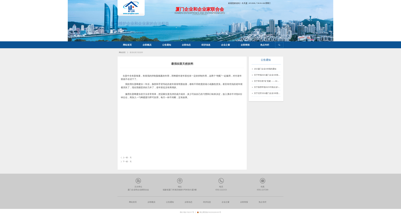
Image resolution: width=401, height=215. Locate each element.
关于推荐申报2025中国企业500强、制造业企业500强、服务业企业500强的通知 (267, 87)
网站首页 (122, 52)
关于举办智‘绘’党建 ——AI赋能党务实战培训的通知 (267, 81)
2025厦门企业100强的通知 (265, 69)
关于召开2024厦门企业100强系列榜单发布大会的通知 (267, 93)
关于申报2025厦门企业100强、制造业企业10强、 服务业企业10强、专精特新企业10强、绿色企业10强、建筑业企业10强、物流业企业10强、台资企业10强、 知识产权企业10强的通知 (267, 75)
